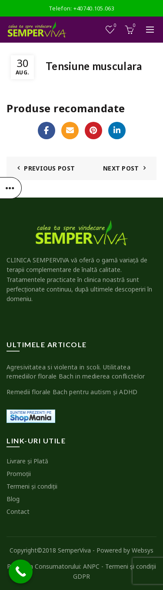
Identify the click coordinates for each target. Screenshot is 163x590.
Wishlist (114, 26)
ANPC (91, 566)
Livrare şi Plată (27, 461)
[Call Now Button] (21, 571)
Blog (13, 499)
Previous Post (49, 168)
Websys (142, 550)
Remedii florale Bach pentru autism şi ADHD (72, 392)
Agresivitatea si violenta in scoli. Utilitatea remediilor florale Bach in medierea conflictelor (76, 371)
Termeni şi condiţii (32, 486)
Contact (18, 511)
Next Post (121, 168)
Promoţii (19, 473)
